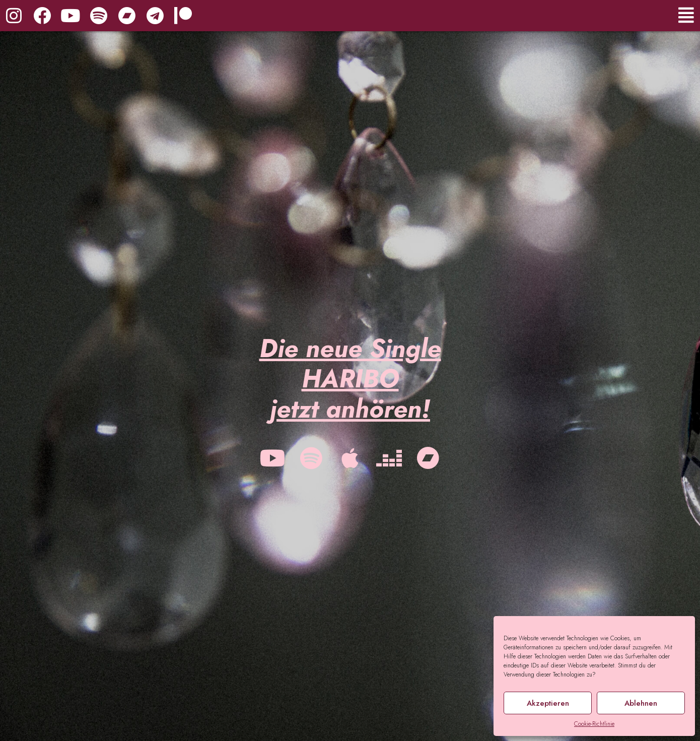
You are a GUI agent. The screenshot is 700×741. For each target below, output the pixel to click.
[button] (560, 15)
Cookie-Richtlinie (594, 723)
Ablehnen (640, 703)
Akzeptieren (548, 703)
